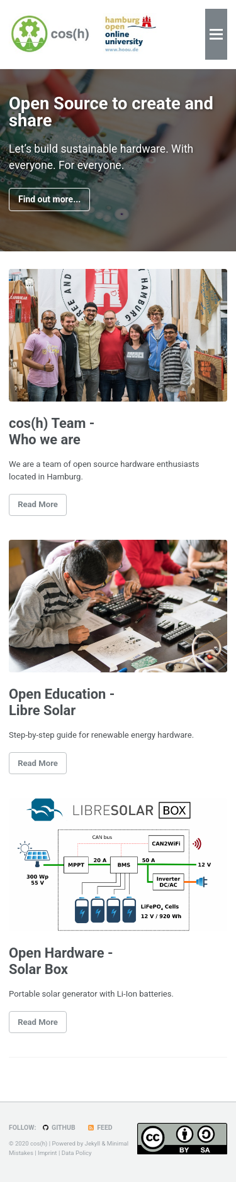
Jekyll (93, 1143)
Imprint (47, 1152)
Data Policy (77, 1152)
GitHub (59, 1128)
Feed (100, 1128)
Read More (38, 504)
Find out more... (49, 199)
